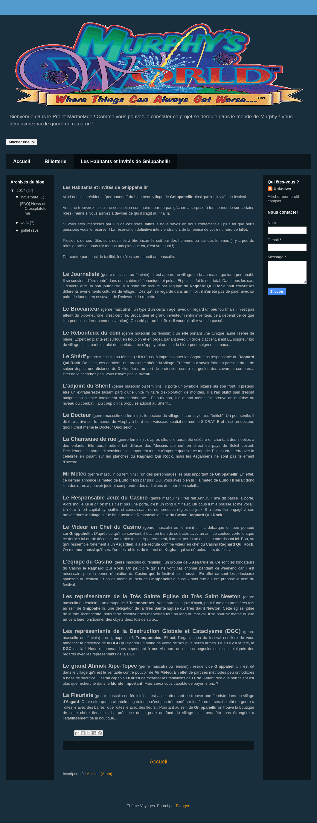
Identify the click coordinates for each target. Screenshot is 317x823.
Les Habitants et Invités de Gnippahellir (125, 161)
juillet (26, 230)
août (25, 222)
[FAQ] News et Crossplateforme (34, 208)
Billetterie (55, 161)
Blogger (182, 806)
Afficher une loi (21, 142)
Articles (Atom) (99, 774)
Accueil (21, 161)
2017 (21, 190)
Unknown (282, 188)
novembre (30, 197)
